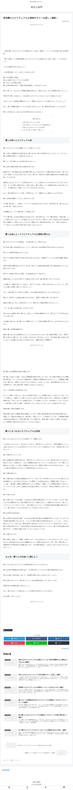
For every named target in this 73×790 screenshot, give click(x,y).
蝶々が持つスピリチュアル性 (31, 122)
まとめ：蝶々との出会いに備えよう (33, 130)
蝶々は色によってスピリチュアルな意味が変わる (37, 125)
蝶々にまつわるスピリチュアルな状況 (34, 127)
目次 (34, 119)
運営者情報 (5, 773)
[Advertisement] (36, 37)
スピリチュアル (8, 630)
